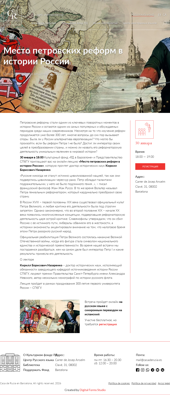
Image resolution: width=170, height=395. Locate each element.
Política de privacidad (143, 383)
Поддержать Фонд (36, 369)
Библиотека (31, 364)
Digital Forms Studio (93, 390)
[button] (49, 15)
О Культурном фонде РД (40, 354)
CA (165, 14)
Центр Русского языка (38, 359)
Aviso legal (164, 383)
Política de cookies (119, 383)
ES (159, 14)
